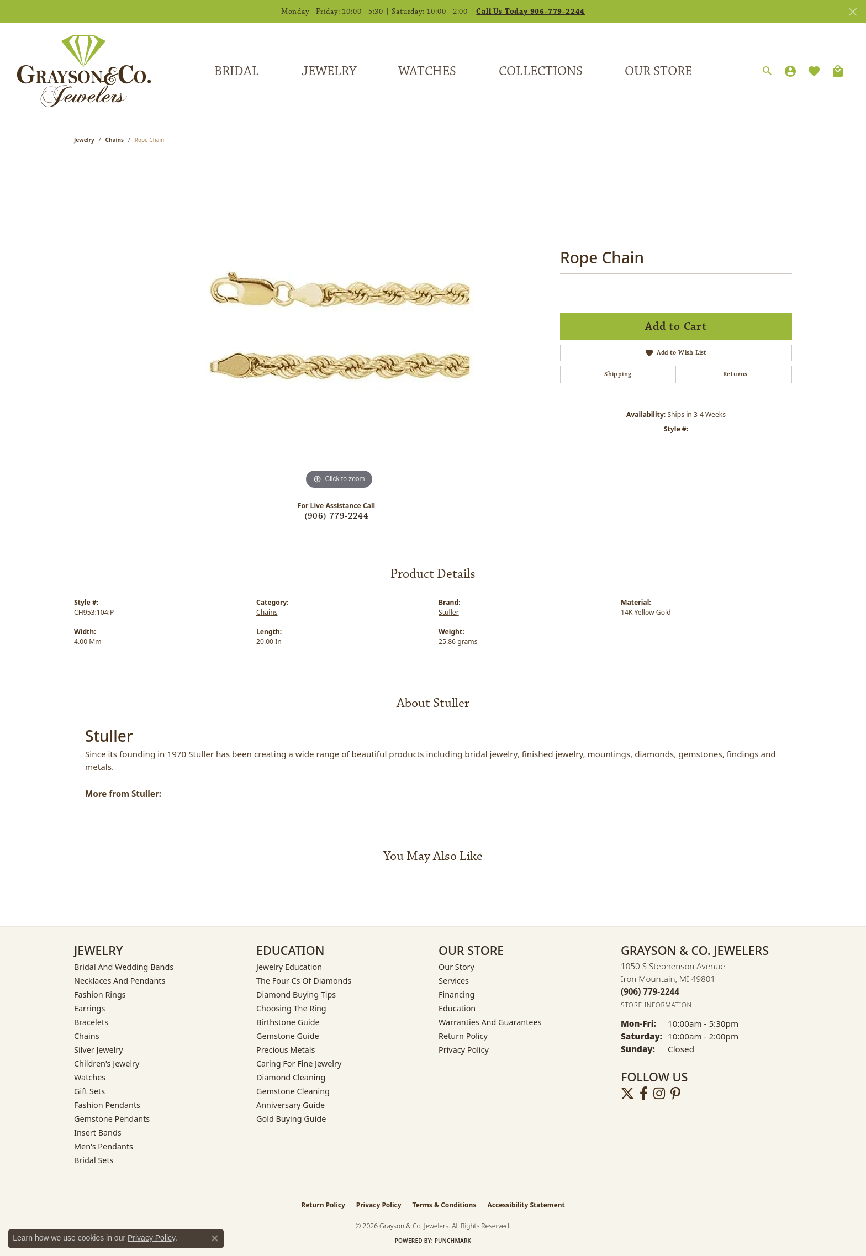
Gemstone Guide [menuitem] (287, 1036)
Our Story (456, 967)
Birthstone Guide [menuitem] (288, 1022)
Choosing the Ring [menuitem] (291, 1008)
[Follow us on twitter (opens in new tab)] (627, 1093)
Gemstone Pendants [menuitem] (112, 1118)
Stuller (449, 612)
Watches (427, 71)
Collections (541, 71)
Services (454, 980)
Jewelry (329, 71)
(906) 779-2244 (336, 516)
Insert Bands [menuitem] (98, 1132)
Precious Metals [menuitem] (285, 1049)
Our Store (658, 71)
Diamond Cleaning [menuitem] (290, 1077)
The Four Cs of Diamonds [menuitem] (303, 980)
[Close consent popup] (215, 1238)
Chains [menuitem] (86, 1036)
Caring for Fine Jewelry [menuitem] (298, 1063)
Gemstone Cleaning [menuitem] (293, 1091)
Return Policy (463, 1036)
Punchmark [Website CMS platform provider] (453, 1240)
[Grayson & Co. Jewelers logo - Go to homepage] (75, 71)
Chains (114, 140)
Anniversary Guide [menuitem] (290, 1105)
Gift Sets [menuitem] (89, 1091)
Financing (456, 994)
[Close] (852, 12)
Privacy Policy (464, 1049)
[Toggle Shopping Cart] (837, 71)
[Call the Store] (650, 991)
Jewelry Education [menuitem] (289, 967)
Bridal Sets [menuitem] (94, 1160)
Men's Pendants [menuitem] (103, 1146)
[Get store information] (656, 1005)
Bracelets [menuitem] (91, 1022)
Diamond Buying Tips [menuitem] (296, 994)
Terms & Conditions (445, 1205)
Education (457, 1008)
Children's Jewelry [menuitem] (106, 1063)
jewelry (84, 140)
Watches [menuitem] (89, 1077)
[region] (339, 326)
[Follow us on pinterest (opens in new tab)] (675, 1093)
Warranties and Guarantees (490, 1022)
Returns (735, 374)
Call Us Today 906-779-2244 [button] (530, 12)
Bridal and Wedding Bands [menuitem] (123, 967)
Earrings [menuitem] (89, 1008)
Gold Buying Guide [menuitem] (291, 1118)
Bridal (236, 71)
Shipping (617, 374)
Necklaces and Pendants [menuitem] (119, 980)
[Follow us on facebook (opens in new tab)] (644, 1093)
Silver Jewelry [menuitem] (98, 1049)
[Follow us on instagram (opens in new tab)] (659, 1093)
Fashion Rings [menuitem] (100, 994)
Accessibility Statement (525, 1205)
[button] (767, 71)
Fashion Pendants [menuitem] (107, 1105)
